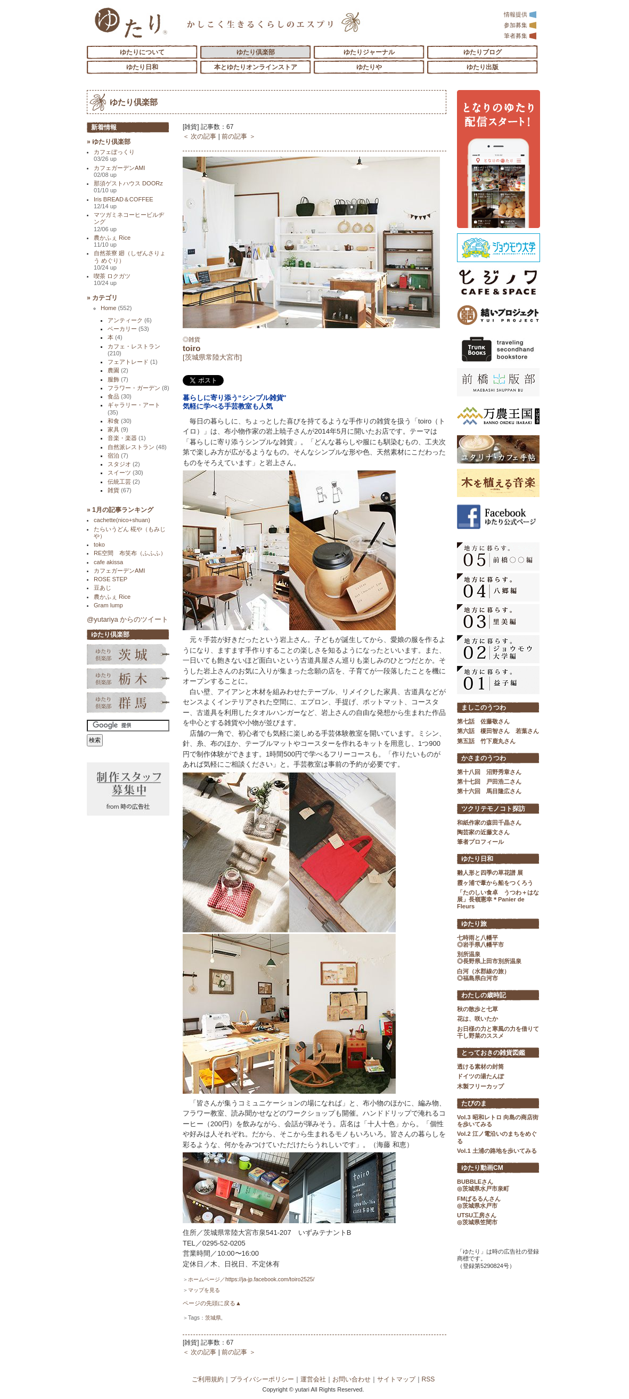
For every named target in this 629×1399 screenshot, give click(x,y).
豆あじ (102, 587)
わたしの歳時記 (483, 995)
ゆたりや (369, 67)
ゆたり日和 (142, 67)
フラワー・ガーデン (138, 388)
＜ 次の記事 (199, 136)
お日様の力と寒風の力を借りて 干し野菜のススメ (498, 1032)
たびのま (474, 1103)
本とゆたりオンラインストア (255, 67)
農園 (118, 370)
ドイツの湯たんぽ (480, 1076)
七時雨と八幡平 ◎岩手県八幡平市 (480, 941)
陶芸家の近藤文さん (483, 832)
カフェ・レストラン (134, 349)
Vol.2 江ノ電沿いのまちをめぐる (497, 1137)
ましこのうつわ (483, 707)
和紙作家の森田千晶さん (489, 822)
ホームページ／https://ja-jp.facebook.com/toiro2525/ (251, 1279)
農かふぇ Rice (112, 241)
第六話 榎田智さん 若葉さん (498, 731)
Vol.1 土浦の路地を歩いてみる (497, 1151)
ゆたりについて (142, 52)
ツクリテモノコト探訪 (493, 808)
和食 (120, 421)
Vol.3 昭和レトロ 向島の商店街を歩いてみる (497, 1120)
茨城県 (213, 1318)
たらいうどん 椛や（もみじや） (130, 532)
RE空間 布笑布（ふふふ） (130, 553)
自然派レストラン (137, 447)
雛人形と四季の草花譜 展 (490, 872)
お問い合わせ (351, 1379)
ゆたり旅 (474, 924)
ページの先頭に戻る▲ (212, 1303)
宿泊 (118, 455)
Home (116, 308)
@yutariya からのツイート (127, 619)
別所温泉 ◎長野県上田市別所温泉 (489, 957)
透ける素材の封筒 (480, 1066)
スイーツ (125, 472)
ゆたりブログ (482, 52)
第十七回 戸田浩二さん (489, 781)
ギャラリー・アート (134, 408)
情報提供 (520, 14)
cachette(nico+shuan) (122, 520)
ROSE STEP (110, 579)
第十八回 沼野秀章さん (489, 772)
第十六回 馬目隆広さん (489, 791)
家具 (118, 429)
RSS (428, 1379)
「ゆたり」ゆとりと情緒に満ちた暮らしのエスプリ (130, 22)
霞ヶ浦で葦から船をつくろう (495, 883)
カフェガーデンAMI (119, 171)
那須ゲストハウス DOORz (128, 186)
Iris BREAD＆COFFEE (123, 202)
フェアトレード (133, 362)
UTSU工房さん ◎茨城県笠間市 (477, 1218)
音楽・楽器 (127, 438)
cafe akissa (108, 562)
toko (99, 544)
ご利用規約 (208, 1379)
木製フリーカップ (480, 1086)
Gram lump (108, 605)
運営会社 (313, 1379)
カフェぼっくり (114, 155)
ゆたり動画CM (482, 1168)
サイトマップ (396, 1379)
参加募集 (520, 25)
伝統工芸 (124, 481)
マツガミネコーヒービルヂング (129, 222)
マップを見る (204, 1290)
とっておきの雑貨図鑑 (493, 1052)
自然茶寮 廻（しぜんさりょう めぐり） (130, 260)
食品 (120, 396)
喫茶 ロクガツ (112, 279)
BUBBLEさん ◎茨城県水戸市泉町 (483, 1185)
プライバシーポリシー (262, 1379)
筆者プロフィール (480, 842)
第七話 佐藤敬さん (483, 721)
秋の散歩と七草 (477, 1009)
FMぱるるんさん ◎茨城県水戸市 (479, 1202)
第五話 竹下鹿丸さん (486, 741)
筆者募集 (520, 35)
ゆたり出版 (483, 67)
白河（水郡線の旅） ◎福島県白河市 (483, 974)
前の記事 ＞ (238, 136)
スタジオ (124, 464)
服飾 (118, 379)
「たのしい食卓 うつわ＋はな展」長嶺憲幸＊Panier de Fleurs (498, 899)
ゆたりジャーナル (369, 52)
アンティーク (130, 320)
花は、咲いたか (477, 1018)
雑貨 (120, 490)
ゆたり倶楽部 (255, 52)
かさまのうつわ (483, 758)
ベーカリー (128, 329)
